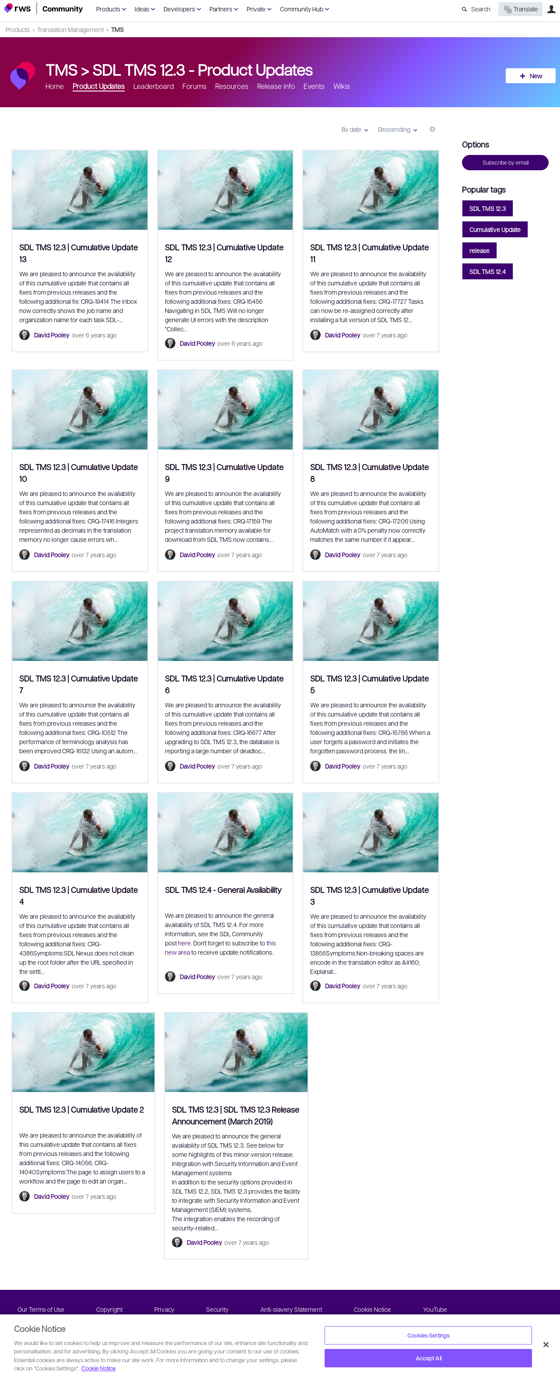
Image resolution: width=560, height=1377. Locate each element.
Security (217, 1309)
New (536, 76)
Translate (520, 9)
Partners (221, 9)
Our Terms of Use (41, 1309)
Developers (179, 9)
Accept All (428, 1358)
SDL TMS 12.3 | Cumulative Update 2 (81, 1109)
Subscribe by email (505, 162)
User (551, 9)
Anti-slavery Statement (291, 1309)
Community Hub (301, 9)
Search (480, 9)
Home (55, 86)
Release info (276, 86)
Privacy (164, 1309)
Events (314, 86)
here (184, 943)
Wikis (341, 86)
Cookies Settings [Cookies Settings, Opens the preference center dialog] (428, 1335)
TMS (117, 29)
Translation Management (70, 29)
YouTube (435, 1309)
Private (256, 9)
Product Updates (99, 86)
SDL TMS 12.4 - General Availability (223, 890)
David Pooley (51, 335)
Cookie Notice (372, 1309)
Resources (231, 86)
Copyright (109, 1309)
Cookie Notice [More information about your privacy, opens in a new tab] (98, 1368)
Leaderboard (153, 86)
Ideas (142, 9)
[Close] (546, 1344)
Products (108, 9)
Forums (194, 86)
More (432, 132)
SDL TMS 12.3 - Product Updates (202, 69)
